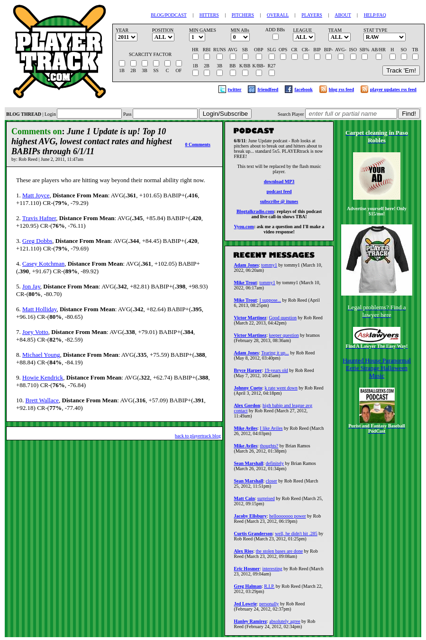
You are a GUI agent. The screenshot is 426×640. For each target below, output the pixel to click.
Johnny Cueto (248, 390)
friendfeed (267, 89)
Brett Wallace (42, 400)
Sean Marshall (248, 466)
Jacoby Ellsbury (250, 518)
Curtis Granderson (253, 536)
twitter (235, 89)
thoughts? (269, 448)
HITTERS (209, 15)
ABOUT (343, 15)
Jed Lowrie (245, 606)
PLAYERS (311, 15)
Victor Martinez (250, 320)
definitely (275, 466)
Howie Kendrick (42, 377)
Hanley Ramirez (250, 624)
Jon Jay (31, 286)
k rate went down (281, 390)
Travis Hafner (39, 218)
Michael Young (41, 354)
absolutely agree (284, 624)
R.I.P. (269, 589)
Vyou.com (244, 228)
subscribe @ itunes (279, 202)
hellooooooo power (287, 518)
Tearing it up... (275, 355)
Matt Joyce (35, 195)
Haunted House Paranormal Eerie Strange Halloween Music (377, 368)
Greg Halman (248, 589)
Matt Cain (244, 501)
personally (269, 606)
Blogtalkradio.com (255, 212)
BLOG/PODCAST (168, 15)
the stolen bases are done (279, 554)
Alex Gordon (247, 408)
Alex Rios (244, 554)
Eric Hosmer (247, 571)
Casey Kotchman (43, 263)
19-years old (276, 373)
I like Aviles (271, 431)
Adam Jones (246, 267)
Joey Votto (35, 331)
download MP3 (279, 183)
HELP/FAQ (375, 15)
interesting (272, 571)
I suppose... (270, 303)
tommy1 (269, 267)
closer (271, 483)
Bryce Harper (248, 373)
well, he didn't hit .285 (296, 536)
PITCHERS (243, 15)
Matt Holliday (39, 309)
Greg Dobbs (37, 240)
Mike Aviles (246, 431)
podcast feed (278, 192)
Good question (283, 320)
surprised (266, 501)
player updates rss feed (393, 89)
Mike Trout (245, 285)
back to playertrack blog (198, 435)
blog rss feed (341, 89)
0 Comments (197, 144)
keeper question (284, 338)
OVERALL (278, 15)
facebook (303, 89)
